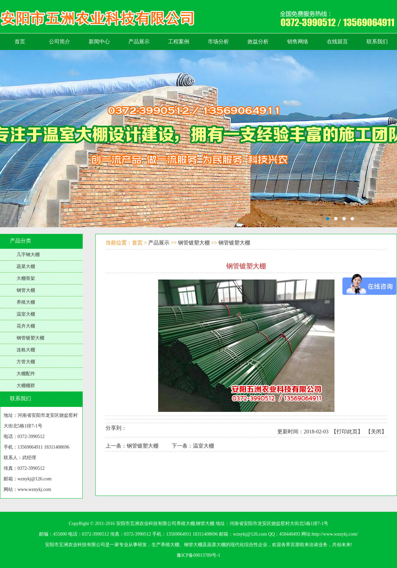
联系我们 (20, 398)
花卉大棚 (26, 326)
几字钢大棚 (28, 254)
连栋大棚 (26, 349)
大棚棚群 (26, 385)
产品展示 (158, 242)
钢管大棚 (26, 290)
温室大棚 (26, 314)
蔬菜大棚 (26, 266)
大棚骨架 (26, 278)
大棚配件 (26, 373)
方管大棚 (26, 361)
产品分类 (20, 240)
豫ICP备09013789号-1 (198, 555)
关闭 (376, 431)
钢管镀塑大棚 (30, 337)
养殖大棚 (26, 302)
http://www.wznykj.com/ (335, 534)
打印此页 (347, 431)
